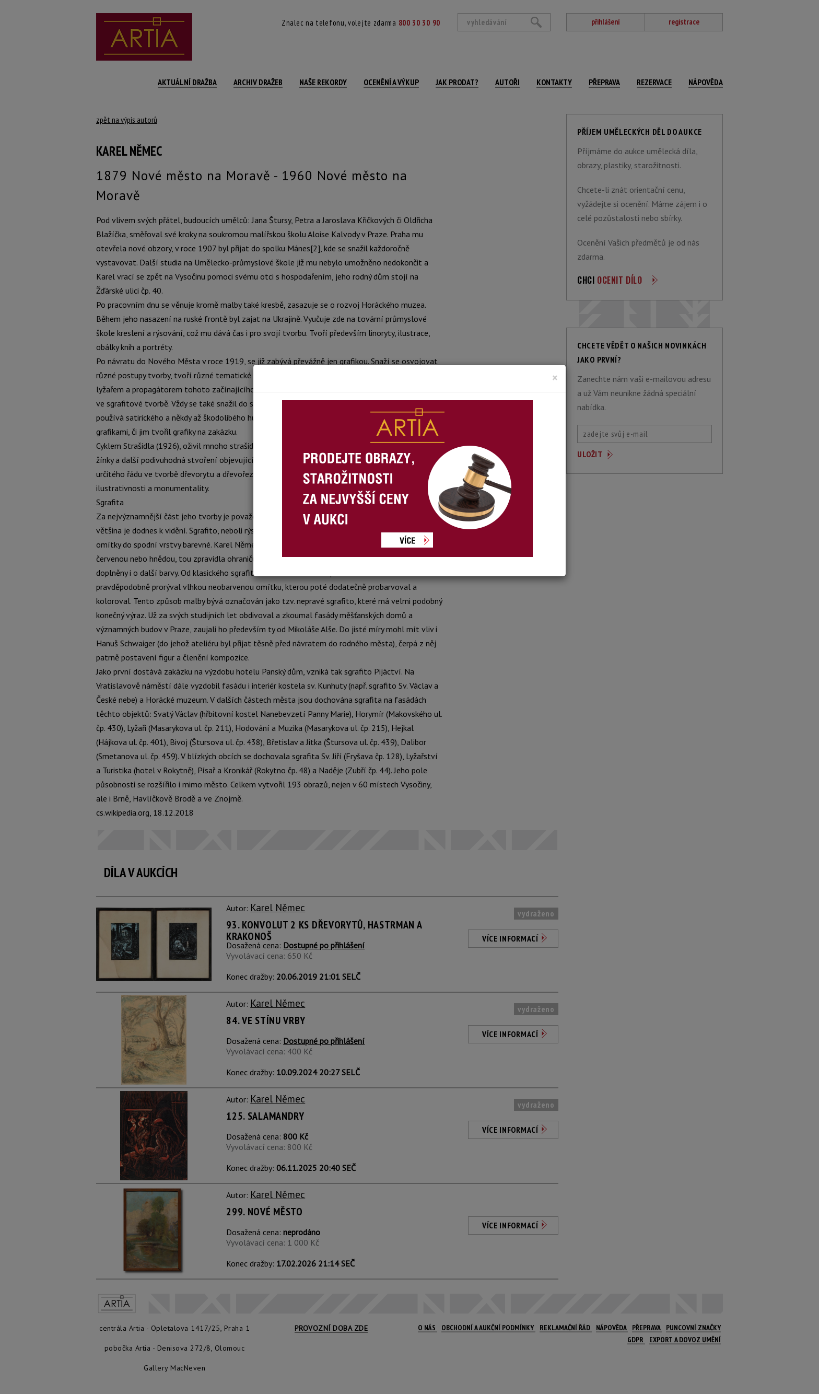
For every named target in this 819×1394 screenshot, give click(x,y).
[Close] (555, 377)
